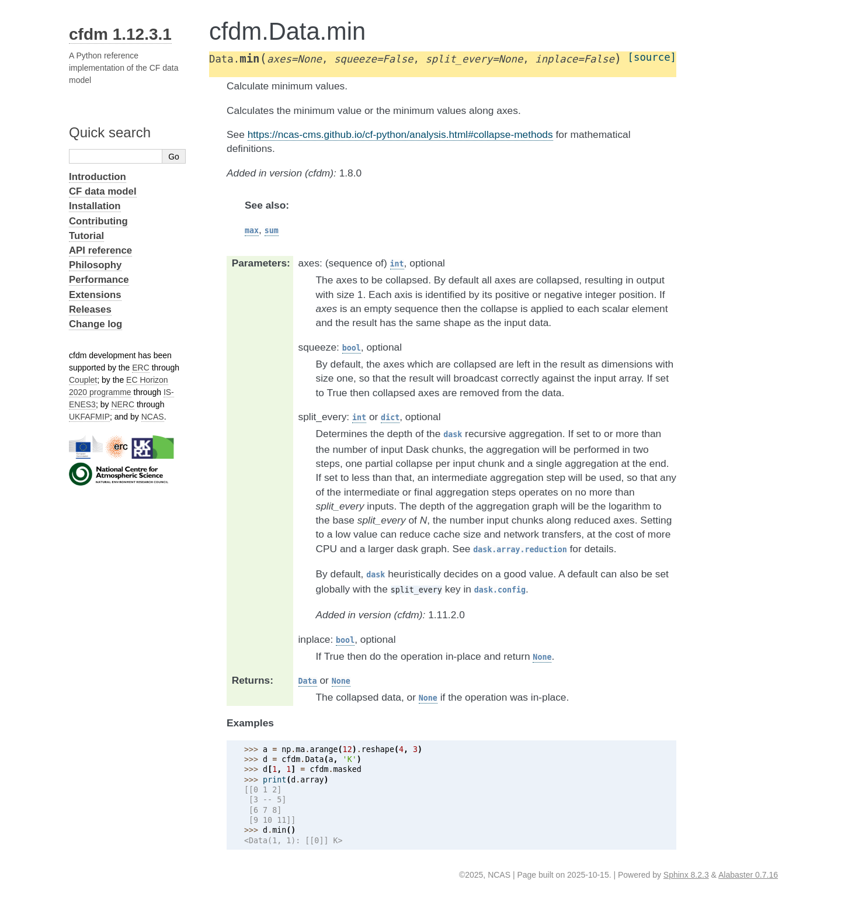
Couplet (83, 380)
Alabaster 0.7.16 (748, 874)
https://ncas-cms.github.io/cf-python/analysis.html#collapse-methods (400, 134)
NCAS (152, 416)
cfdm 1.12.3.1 (120, 34)
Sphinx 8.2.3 (686, 874)
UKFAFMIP (89, 416)
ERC (141, 367)
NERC (122, 404)
